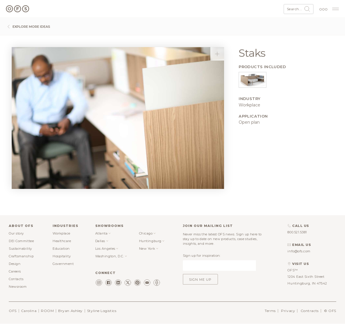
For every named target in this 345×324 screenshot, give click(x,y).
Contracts (310, 311)
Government (63, 264)
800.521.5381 (297, 232)
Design (14, 264)
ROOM (47, 311)
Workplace (61, 233)
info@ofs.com (299, 251)
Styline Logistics (101, 311)
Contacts (16, 279)
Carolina (29, 311)
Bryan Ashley (70, 311)
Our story (16, 233)
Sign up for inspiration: (202, 256)
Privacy (288, 311)
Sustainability (20, 249)
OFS (13, 311)
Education (61, 249)
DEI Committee (21, 241)
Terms (270, 311)
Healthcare (62, 241)
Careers (15, 271)
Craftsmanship (21, 256)
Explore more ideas (28, 27)
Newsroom (18, 287)
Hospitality (62, 256)
